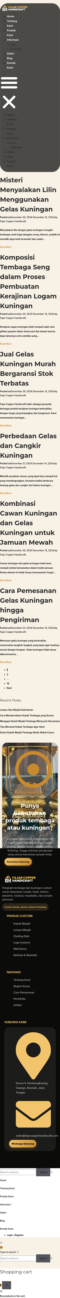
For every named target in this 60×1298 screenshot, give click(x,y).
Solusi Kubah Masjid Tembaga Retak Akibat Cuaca (27, 732)
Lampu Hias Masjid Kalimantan (16, 709)
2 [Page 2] (7, 674)
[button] (9, 93)
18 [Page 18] (8, 683)
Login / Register (15, 1235)
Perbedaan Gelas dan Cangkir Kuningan (28, 445)
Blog (9, 58)
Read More (6, 247)
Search (43, 1172)
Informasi (13, 39)
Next (9, 688)
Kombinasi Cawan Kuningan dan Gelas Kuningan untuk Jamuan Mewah (28, 523)
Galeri (10, 53)
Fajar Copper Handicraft (13, 221)
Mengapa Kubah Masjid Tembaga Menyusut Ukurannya (30, 721)
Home (10, 16)
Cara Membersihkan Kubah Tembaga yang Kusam (27, 715)
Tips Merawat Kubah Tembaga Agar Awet (22, 726)
